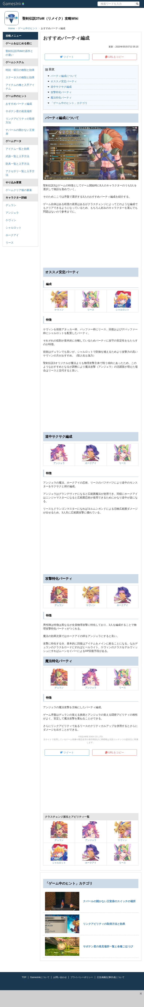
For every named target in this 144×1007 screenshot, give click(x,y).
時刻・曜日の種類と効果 (20, 69)
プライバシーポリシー (81, 977)
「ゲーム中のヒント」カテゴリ (69, 102)
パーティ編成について (64, 75)
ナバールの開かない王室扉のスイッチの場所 (109, 901)
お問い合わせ (60, 977)
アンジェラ (12, 212)
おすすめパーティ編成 (19, 103)
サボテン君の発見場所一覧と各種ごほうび (108, 946)
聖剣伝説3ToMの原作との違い (19, 53)
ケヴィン (11, 220)
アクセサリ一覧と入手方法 (20, 173)
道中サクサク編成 (61, 86)
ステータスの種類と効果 (20, 77)
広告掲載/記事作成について (110, 977)
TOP (24, 977)
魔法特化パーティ (61, 97)
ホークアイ (12, 235)
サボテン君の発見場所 (19, 111)
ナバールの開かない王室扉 (20, 131)
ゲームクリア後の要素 (19, 190)
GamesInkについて (40, 977)
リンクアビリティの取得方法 (20, 120)
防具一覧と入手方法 (17, 163)
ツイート (67, 56)
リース (10, 242)
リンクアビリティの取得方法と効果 (104, 923)
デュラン (11, 205)
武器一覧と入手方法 (17, 156)
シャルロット (13, 227)
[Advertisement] (90, 402)
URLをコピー (114, 56)
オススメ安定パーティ (64, 81)
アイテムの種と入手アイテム (20, 86)
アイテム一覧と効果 (17, 148)
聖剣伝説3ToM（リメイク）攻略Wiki (50, 18)
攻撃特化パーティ (61, 92)
